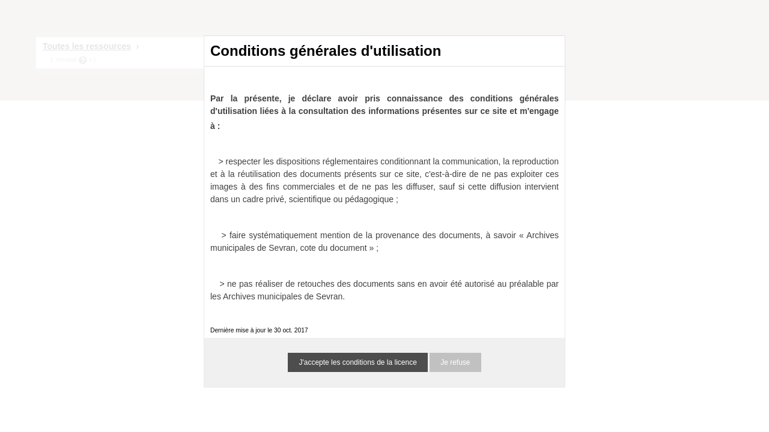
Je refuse (455, 362)
